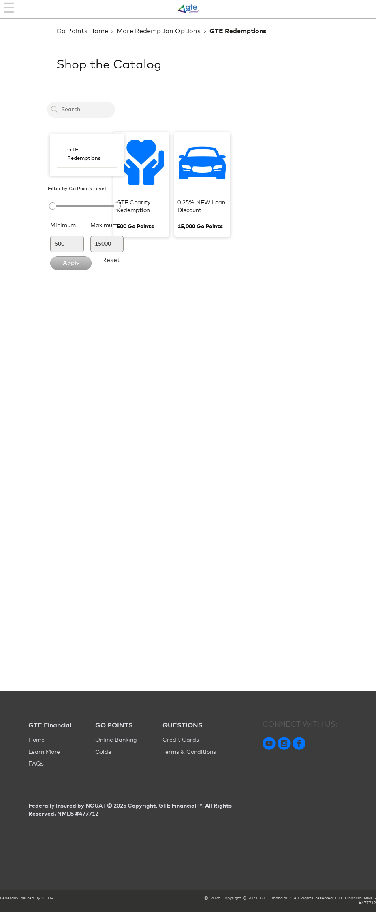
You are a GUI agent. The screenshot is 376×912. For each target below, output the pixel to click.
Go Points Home (82, 31)
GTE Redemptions (83, 154)
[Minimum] (67, 244)
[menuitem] (87, 155)
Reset (111, 260)
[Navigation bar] (9, 9)
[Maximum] (107, 244)
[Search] (54, 109)
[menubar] (87, 155)
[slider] (81, 206)
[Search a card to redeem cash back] (81, 110)
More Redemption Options (159, 31)
